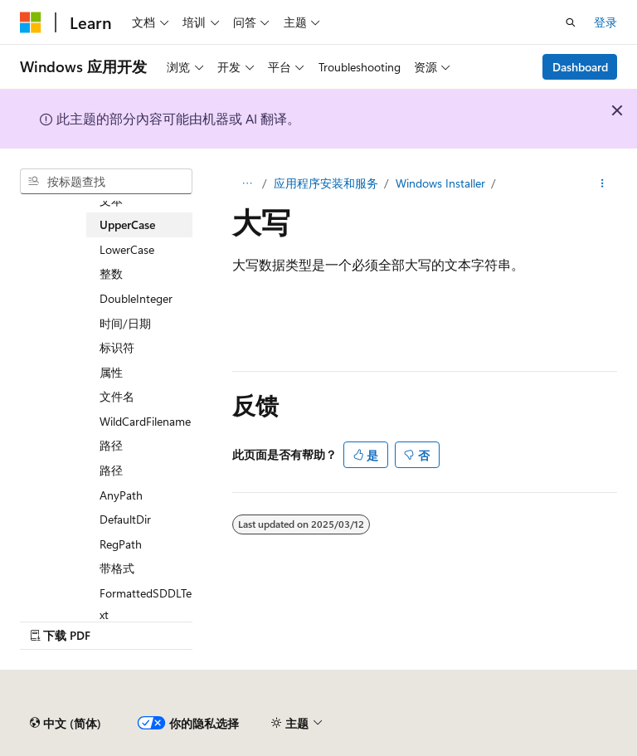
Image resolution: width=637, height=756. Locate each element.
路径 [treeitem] (111, 445)
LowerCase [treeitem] (127, 249)
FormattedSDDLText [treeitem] (146, 603)
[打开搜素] (570, 22)
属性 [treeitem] (111, 372)
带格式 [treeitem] (117, 568)
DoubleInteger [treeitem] (136, 298)
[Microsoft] (30, 22)
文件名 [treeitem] (117, 396)
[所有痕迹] (246, 183)
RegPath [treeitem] (121, 544)
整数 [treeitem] (111, 273)
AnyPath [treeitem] (121, 495)
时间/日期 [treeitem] (125, 323)
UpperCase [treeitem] (127, 224)
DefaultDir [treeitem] (125, 519)
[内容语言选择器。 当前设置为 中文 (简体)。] (65, 723)
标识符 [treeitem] (117, 347)
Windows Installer (440, 183)
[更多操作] (602, 183)
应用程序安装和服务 (326, 183)
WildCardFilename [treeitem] (145, 421)
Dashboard (580, 67)
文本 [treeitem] (111, 200)
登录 (605, 22)
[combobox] (106, 181)
